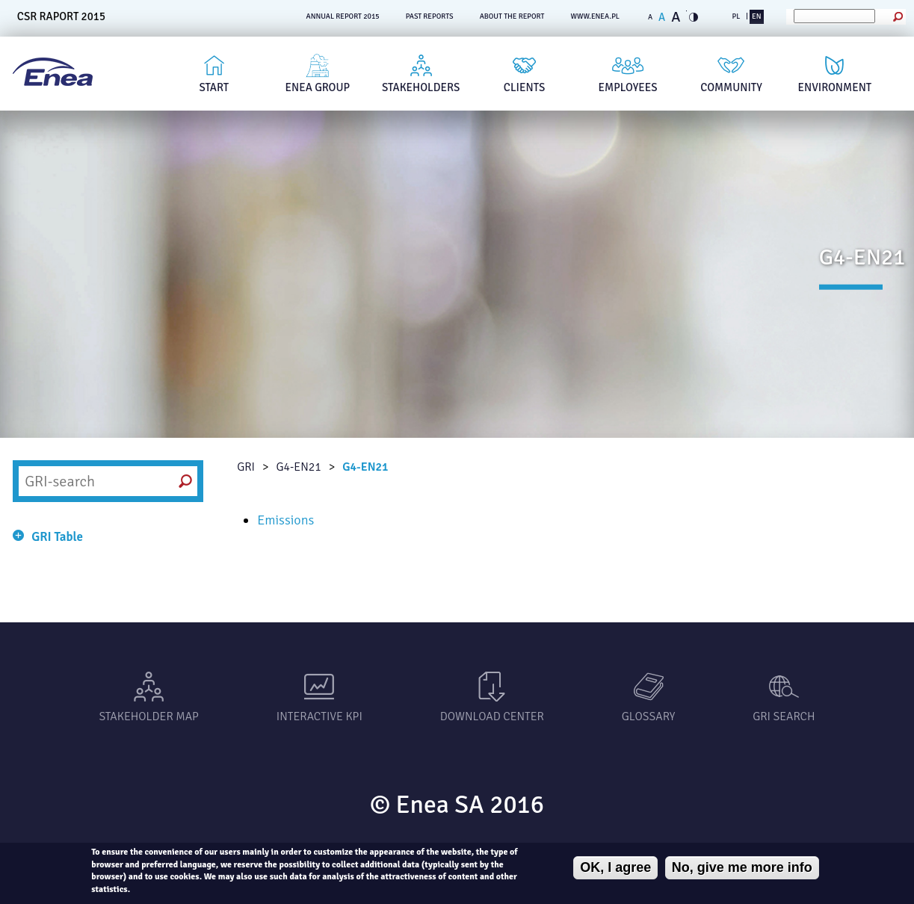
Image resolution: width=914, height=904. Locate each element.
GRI (246, 466)
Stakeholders (421, 87)
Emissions (285, 520)
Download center (492, 716)
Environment (835, 87)
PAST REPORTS (430, 16)
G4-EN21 (298, 466)
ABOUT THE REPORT (512, 16)
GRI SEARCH (784, 716)
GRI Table (57, 537)
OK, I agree (615, 867)
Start (214, 87)
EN (756, 16)
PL (736, 16)
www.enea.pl (595, 16)
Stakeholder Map (148, 716)
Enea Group (318, 87)
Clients (525, 87)
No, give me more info (742, 867)
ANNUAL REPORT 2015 (343, 16)
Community (731, 87)
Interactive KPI (319, 716)
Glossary (648, 716)
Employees (628, 87)
